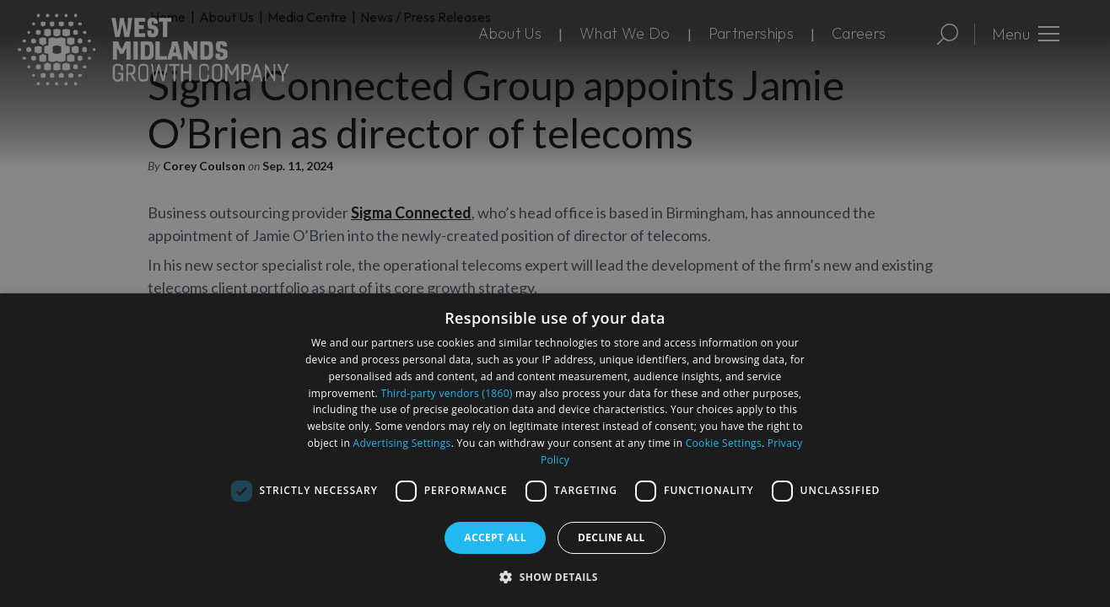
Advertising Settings (402, 443)
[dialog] (555, 450)
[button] (555, 577)
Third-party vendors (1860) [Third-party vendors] (447, 393)
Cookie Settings (724, 443)
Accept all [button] (495, 537)
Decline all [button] (611, 537)
